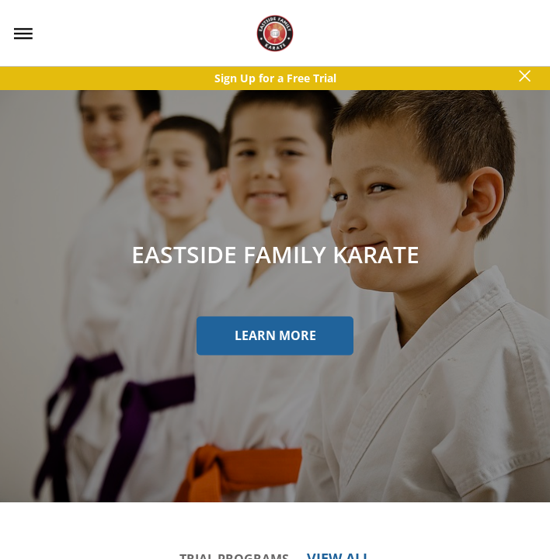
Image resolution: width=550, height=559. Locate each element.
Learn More (275, 335)
